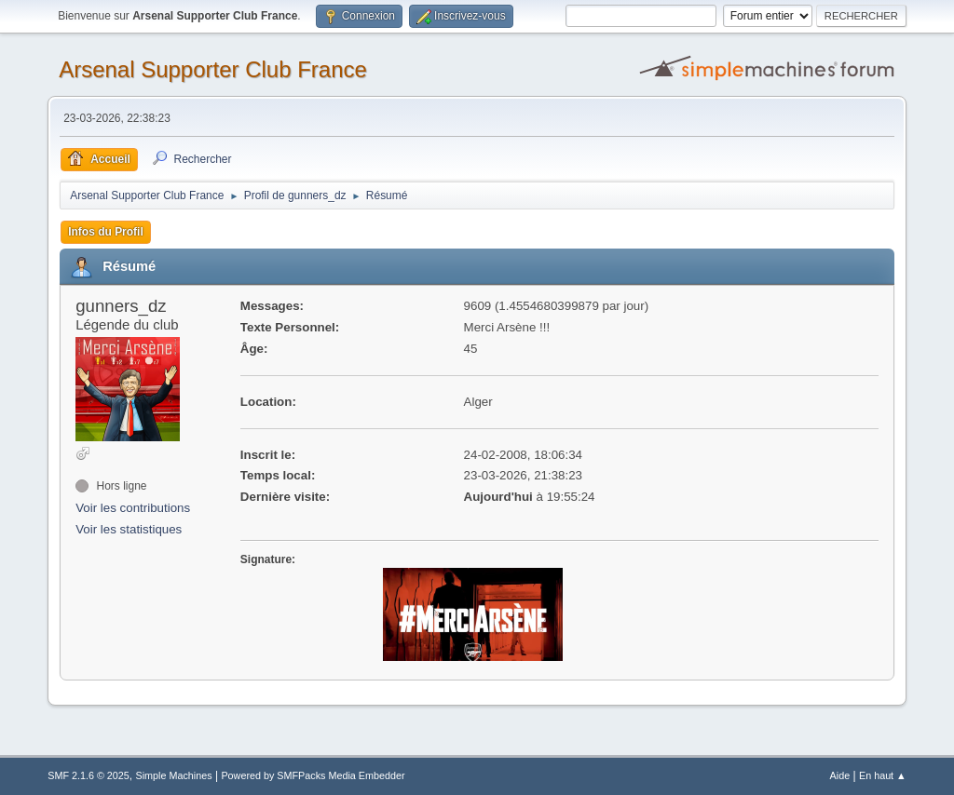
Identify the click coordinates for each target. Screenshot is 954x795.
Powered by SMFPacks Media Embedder (312, 775)
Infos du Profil (105, 231)
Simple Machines (174, 775)
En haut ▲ (882, 775)
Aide (840, 775)
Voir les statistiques (128, 529)
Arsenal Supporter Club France (213, 69)
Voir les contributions (132, 508)
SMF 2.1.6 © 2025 (88, 775)
